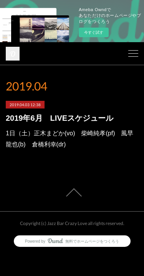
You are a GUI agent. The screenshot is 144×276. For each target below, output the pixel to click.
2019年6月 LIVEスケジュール (59, 118)
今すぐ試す (93, 32)
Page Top (72, 192)
